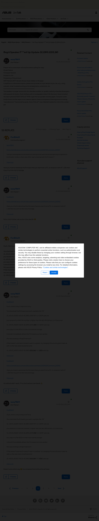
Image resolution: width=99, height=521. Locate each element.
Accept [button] (53, 272)
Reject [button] (45, 272)
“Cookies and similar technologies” (55, 267)
